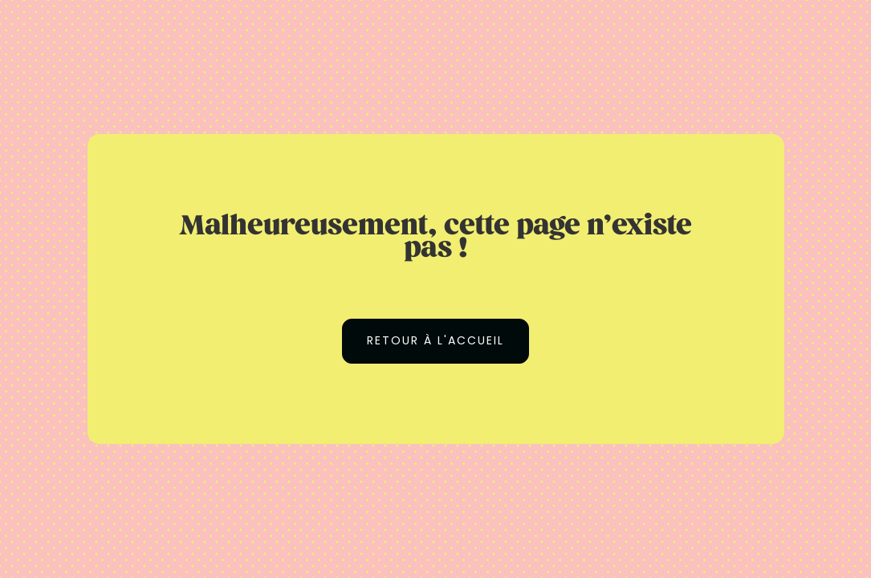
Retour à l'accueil (435, 340)
